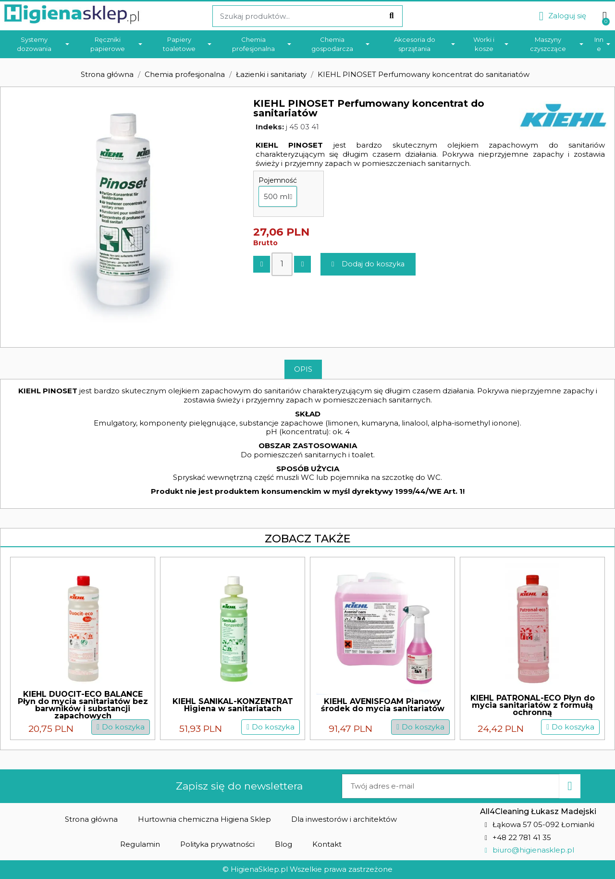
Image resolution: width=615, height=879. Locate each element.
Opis (303, 369)
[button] (369, 264)
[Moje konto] (562, 16)
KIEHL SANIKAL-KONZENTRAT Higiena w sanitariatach (232, 705)
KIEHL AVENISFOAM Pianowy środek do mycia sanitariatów (382, 705)
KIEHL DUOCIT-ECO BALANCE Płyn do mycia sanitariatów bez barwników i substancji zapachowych (83, 705)
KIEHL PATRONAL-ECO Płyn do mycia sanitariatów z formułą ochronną (532, 705)
